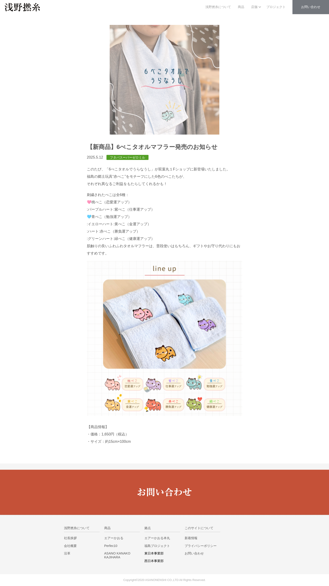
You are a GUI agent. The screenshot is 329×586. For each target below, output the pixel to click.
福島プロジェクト (157, 546)
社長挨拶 (70, 538)
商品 (241, 7)
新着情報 (191, 538)
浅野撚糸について (218, 7)
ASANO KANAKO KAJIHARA (117, 555)
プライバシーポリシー (201, 546)
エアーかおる (113, 538)
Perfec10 (110, 546)
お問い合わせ (194, 553)
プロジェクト (276, 7)
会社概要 (70, 546)
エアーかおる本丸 (157, 538)
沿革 (67, 553)
